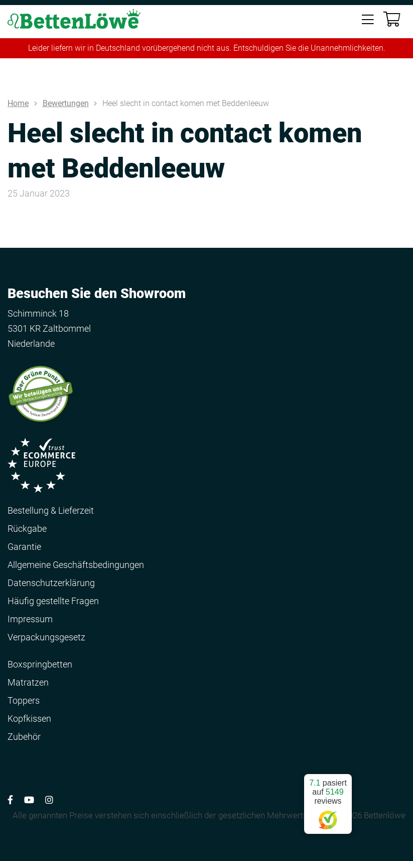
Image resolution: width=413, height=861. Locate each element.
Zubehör (24, 736)
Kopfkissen (29, 718)
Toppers (24, 700)
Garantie (24, 546)
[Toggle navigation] (367, 20)
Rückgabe (27, 528)
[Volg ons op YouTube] (29, 800)
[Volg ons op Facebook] (10, 800)
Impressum (30, 619)
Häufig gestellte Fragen (53, 601)
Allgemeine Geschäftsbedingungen (76, 564)
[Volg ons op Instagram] (49, 800)
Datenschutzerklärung (51, 583)
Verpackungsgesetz (46, 637)
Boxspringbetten (40, 664)
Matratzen (28, 682)
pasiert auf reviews (328, 800)
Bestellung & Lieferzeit (51, 510)
